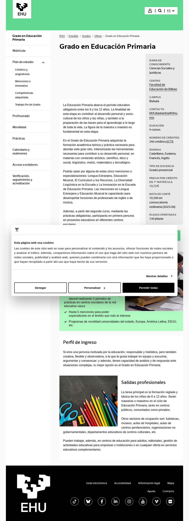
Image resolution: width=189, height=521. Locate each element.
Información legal (149, 483)
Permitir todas (148, 287)
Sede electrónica (96, 483)
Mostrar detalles (157, 275)
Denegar (40, 287)
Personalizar (94, 287)
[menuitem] (170, 10)
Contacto (168, 491)
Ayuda (151, 491)
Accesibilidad (122, 483)
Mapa (170, 483)
